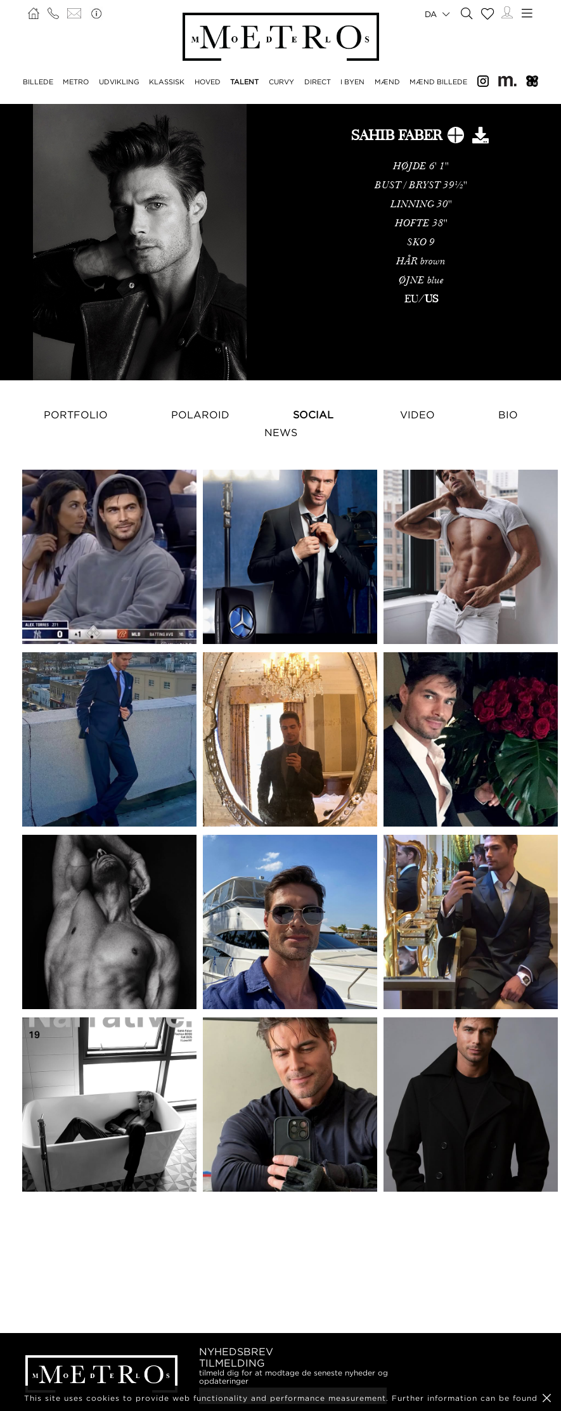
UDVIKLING (119, 82)
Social (313, 414)
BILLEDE (38, 82)
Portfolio (76, 414)
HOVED (208, 82)
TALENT (244, 82)
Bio (508, 414)
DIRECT (317, 82)
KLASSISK (166, 82)
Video (417, 414)
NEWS (280, 432)
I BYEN (352, 82)
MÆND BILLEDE (438, 82)
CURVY (281, 82)
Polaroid (200, 414)
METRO (76, 82)
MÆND (387, 82)
